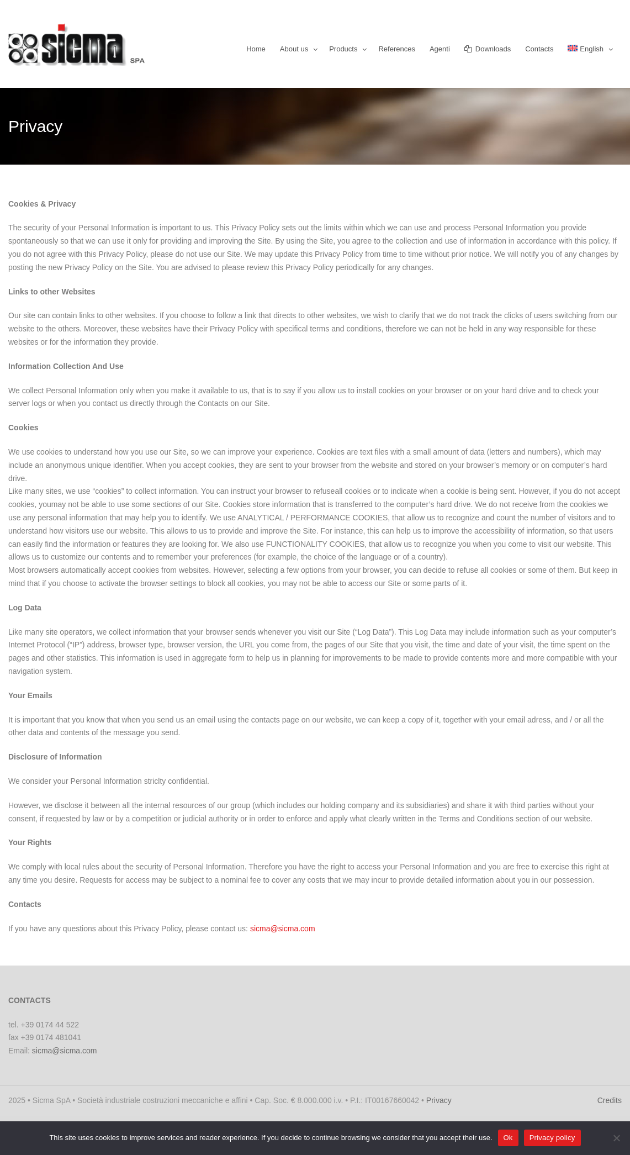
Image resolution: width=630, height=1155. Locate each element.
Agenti (440, 49)
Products (343, 49)
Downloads (487, 49)
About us (294, 49)
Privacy (439, 1100)
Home (256, 49)
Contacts (539, 49)
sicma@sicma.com (282, 928)
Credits (609, 1100)
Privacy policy (552, 1137)
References (396, 49)
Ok (508, 1137)
